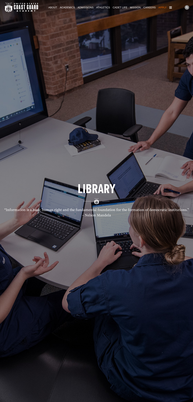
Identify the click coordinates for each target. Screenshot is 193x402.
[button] (187, 7)
